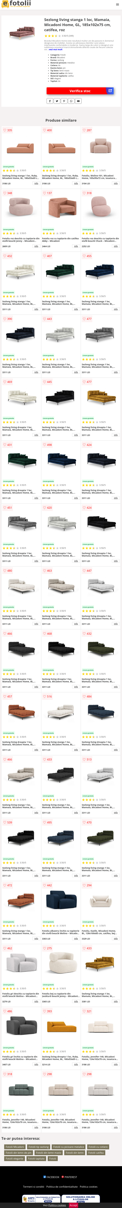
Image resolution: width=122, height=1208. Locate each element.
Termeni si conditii (33, 1186)
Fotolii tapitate (36, 1158)
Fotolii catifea (96, 1152)
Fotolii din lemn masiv (48, 1152)
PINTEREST (69, 1177)
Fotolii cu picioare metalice (68, 1147)
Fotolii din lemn (75, 1152)
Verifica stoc (92, 90)
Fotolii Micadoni (15, 1147)
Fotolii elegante (14, 1158)
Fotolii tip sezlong (39, 1147)
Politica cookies (89, 1186)
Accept (73, 1205)
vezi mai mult (56, 49)
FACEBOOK (51, 1177)
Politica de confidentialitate (62, 1186)
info (36, 183)
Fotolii (52, 1158)
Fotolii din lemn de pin (18, 1152)
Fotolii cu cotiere (98, 1147)
